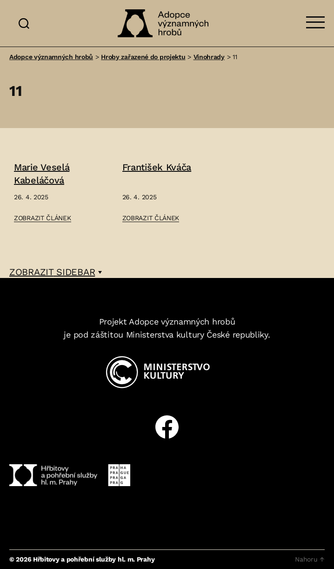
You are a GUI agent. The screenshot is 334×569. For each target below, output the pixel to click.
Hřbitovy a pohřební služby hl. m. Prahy (93, 559)
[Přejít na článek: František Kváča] (167, 192)
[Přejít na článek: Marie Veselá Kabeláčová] (58, 192)
